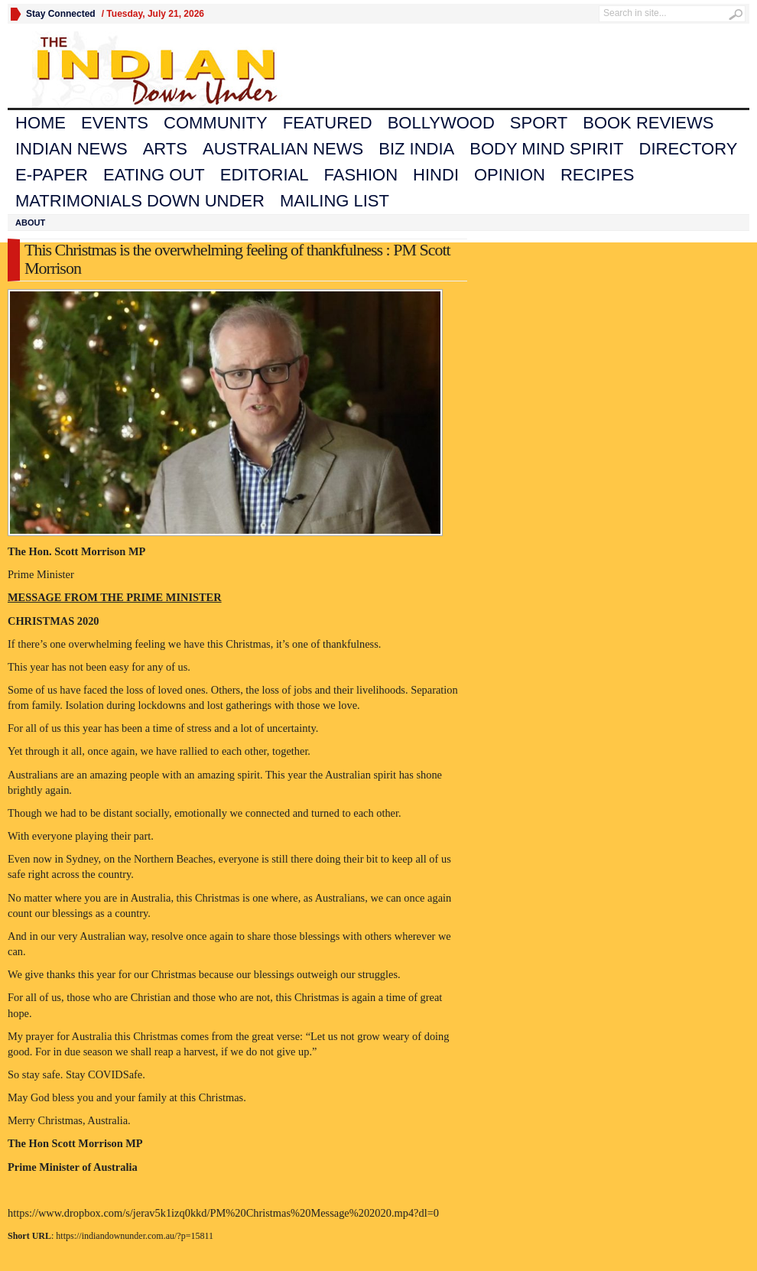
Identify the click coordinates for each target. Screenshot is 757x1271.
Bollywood (441, 122)
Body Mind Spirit (546, 148)
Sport (538, 122)
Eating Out (154, 174)
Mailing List (334, 200)
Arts (165, 148)
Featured (327, 122)
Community (216, 122)
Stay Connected (61, 13)
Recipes (597, 174)
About (30, 222)
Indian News (71, 148)
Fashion (361, 174)
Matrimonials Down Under (140, 200)
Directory (688, 148)
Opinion (509, 174)
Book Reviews (648, 122)
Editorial (264, 174)
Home (40, 122)
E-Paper (51, 174)
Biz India (416, 148)
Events (114, 122)
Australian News (283, 148)
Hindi (436, 174)
